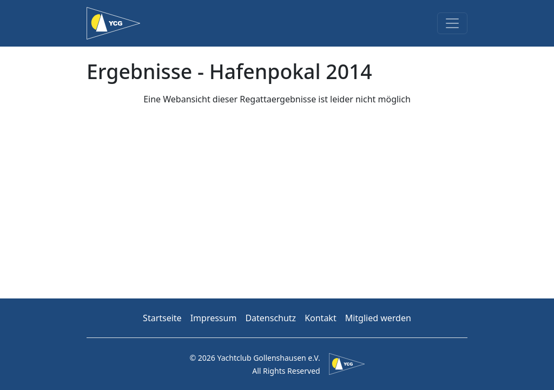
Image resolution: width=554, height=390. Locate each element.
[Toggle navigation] (452, 23)
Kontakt (321, 318)
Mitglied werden (378, 318)
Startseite (162, 318)
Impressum (213, 318)
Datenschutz (270, 318)
